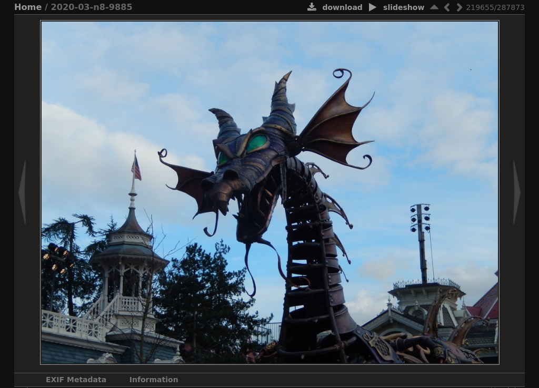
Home (28, 7)
